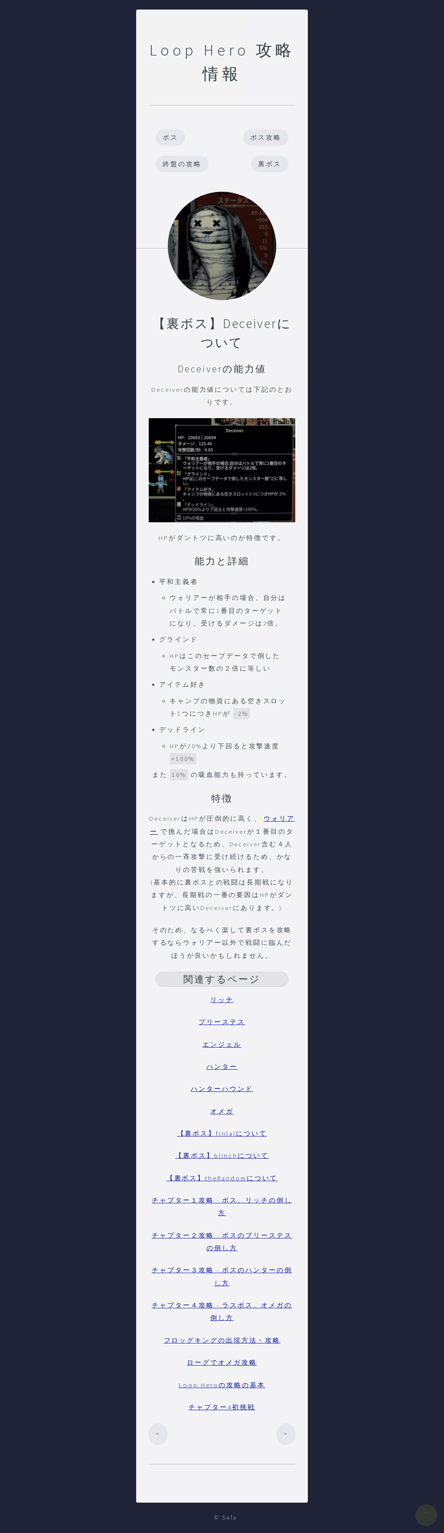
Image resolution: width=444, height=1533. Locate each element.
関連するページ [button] (222, 979)
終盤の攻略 (182, 164)
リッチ (222, 1000)
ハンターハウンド (222, 1089)
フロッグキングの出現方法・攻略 (222, 1340)
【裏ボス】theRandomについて (222, 1178)
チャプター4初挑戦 (222, 1407)
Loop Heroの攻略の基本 (222, 1385)
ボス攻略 (265, 137)
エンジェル (222, 1044)
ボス (170, 137)
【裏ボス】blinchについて (222, 1156)
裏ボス (269, 164)
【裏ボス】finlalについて (222, 1133)
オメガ (222, 1111)
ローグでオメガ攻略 (222, 1362)
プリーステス (222, 1022)
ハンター (222, 1067)
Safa (230, 1517)
